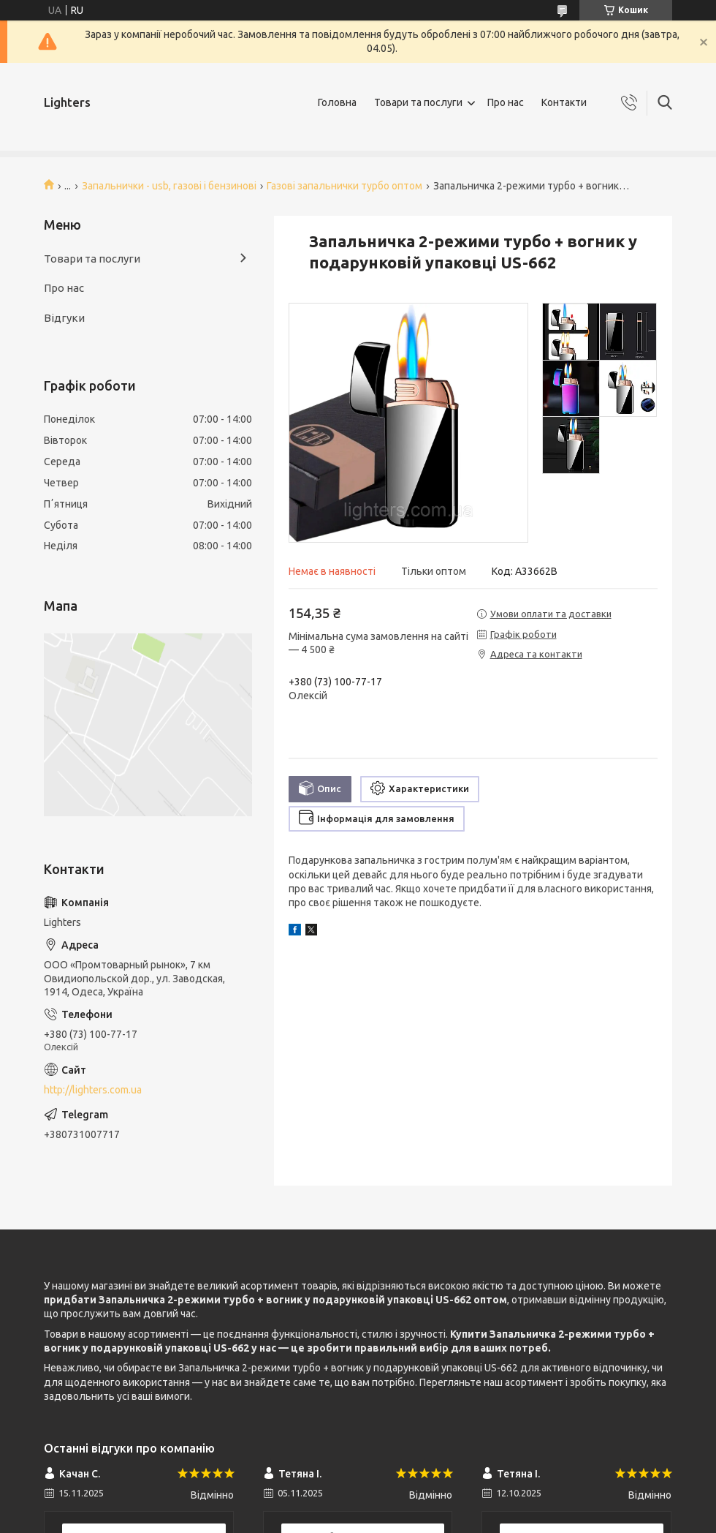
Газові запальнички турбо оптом (344, 186)
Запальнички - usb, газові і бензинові (169, 186)
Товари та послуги (418, 102)
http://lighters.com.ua (93, 1090)
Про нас (505, 102)
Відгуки (64, 318)
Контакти (564, 102)
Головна (337, 102)
